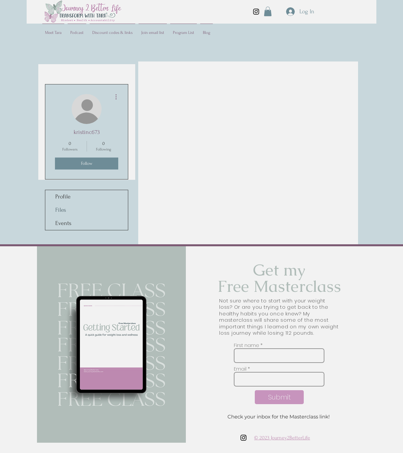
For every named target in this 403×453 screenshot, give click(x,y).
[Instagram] (256, 12)
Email (240, 369)
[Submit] (279, 397)
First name (246, 345)
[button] (268, 11)
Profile (63, 196)
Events (63, 223)
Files (60, 210)
